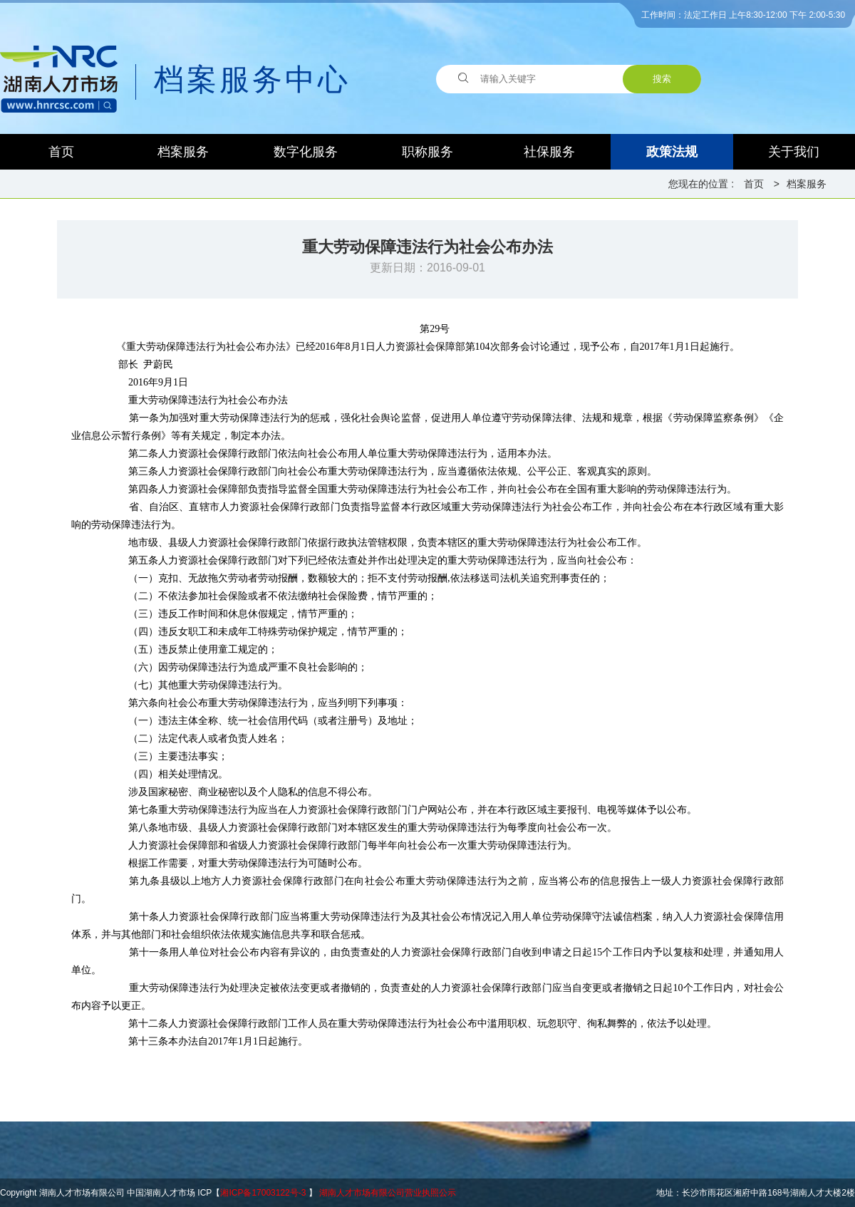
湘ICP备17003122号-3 (263, 1193)
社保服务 (549, 152)
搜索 (662, 78)
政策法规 (672, 152)
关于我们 (793, 152)
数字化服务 (306, 152)
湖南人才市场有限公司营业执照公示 (387, 1193)
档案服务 (183, 152)
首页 (61, 152)
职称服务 (427, 152)
